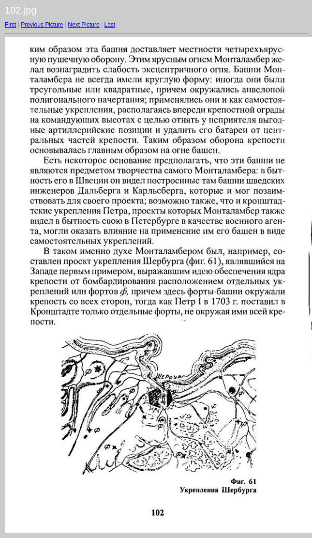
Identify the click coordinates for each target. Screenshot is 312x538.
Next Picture (83, 24)
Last (109, 24)
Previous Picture (42, 24)
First (10, 24)
